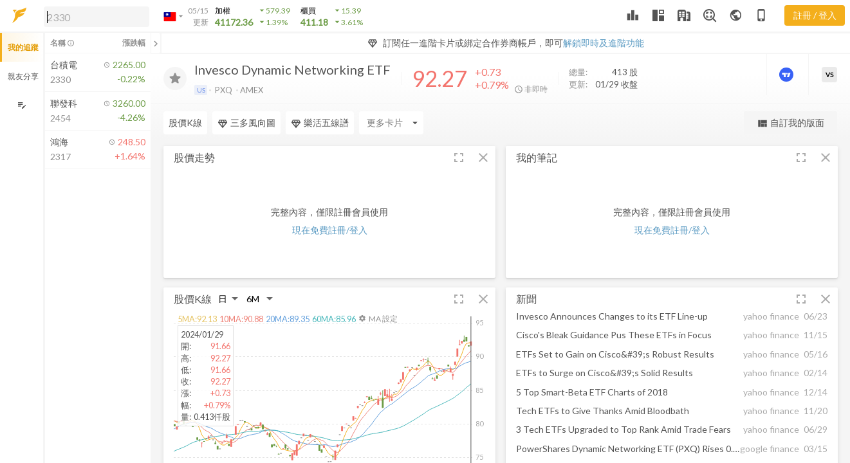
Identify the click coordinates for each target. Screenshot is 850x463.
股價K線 (185, 122)
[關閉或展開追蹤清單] (155, 43)
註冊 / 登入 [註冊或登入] (814, 15)
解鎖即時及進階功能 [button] (603, 42)
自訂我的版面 (790, 123)
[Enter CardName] (391, 122)
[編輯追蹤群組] (21, 105)
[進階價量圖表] (787, 74)
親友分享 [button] (23, 76)
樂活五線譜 (320, 123)
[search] (96, 16)
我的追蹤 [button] (23, 47)
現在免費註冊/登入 (329, 229)
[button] (94, 16)
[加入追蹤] (175, 78)
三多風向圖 (246, 123)
